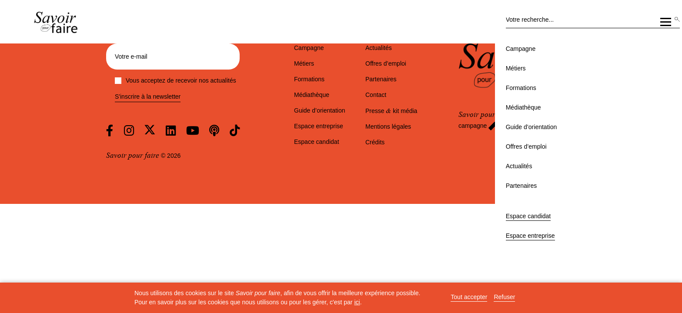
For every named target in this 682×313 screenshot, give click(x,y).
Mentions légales (388, 126)
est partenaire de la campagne (511, 120)
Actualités (456, 73)
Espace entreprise (635, 33)
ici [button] (357, 302)
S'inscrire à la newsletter (148, 96)
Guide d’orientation (355, 73)
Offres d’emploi (411, 73)
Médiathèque (300, 73)
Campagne (185, 73)
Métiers (221, 73)
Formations (257, 73)
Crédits (374, 142)
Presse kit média (391, 110)
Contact (375, 94)
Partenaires (496, 73)
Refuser (504, 297)
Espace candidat (582, 33)
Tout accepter (469, 297)
